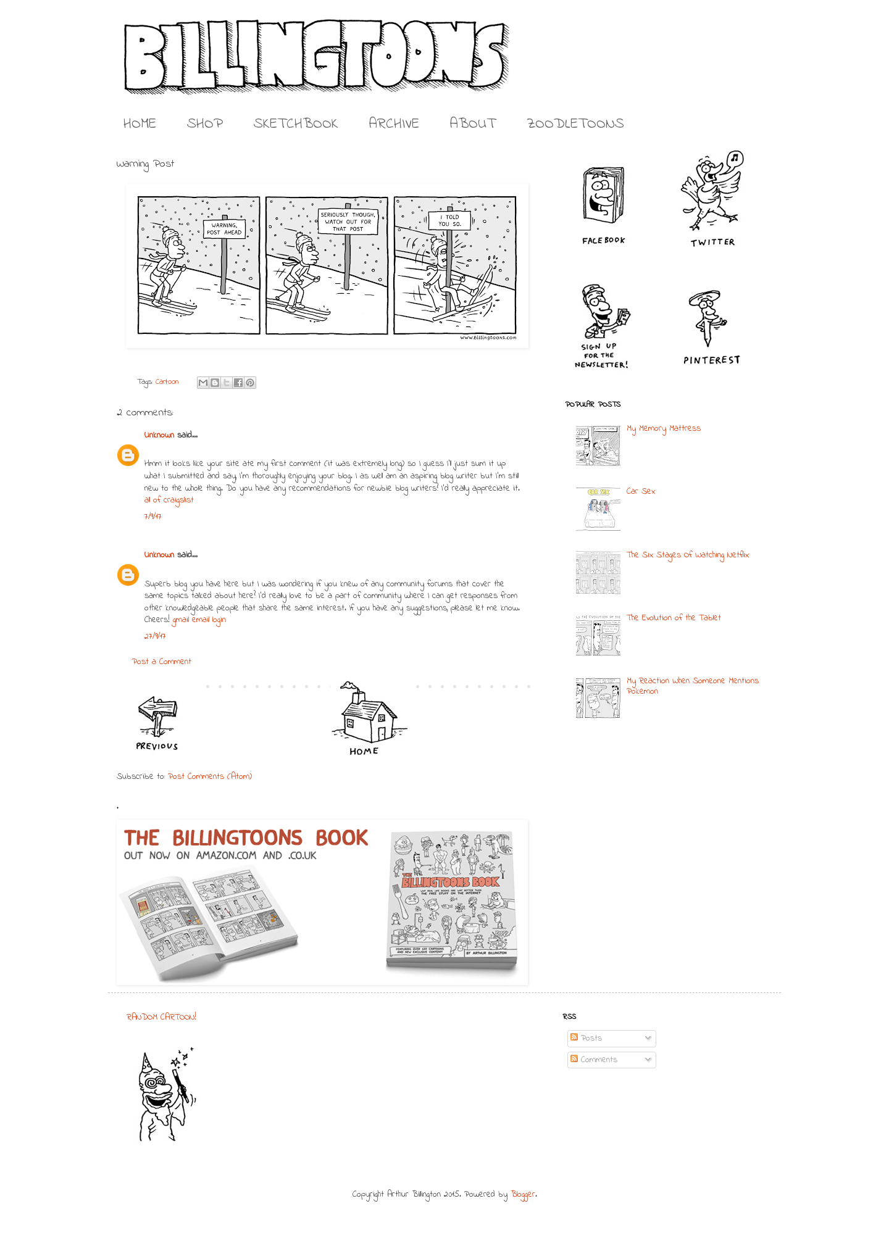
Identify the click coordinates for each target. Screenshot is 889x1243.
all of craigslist (169, 500)
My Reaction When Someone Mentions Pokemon (693, 686)
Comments (593, 1060)
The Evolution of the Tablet (674, 618)
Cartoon (167, 382)
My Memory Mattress (664, 428)
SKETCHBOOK (296, 124)
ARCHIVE (394, 124)
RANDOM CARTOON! (161, 1017)
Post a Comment (161, 661)
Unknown (159, 435)
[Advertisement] (437, 1089)
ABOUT (473, 124)
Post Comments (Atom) (210, 776)
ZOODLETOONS (575, 124)
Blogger (523, 1194)
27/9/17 (155, 636)
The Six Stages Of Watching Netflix (688, 555)
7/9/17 (153, 516)
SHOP (205, 124)
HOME (139, 124)
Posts (586, 1038)
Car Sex (641, 491)
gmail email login (199, 619)
